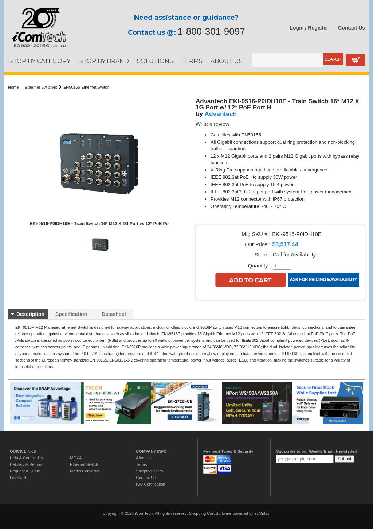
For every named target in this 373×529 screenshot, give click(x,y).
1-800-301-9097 (211, 31)
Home (13, 87)
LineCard (18, 477)
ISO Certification (150, 484)
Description (30, 314)
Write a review (212, 124)
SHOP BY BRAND (103, 61)
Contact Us (351, 28)
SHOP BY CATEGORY (39, 61)
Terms (141, 464)
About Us (144, 458)
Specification (71, 314)
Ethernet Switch (84, 464)
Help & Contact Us (26, 458)
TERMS (192, 61)
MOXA (76, 458)
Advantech (221, 113)
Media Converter (84, 471)
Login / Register (309, 28)
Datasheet (114, 314)
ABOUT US (227, 61)
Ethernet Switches (41, 87)
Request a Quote (25, 471)
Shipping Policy (149, 471)
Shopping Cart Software (210, 513)
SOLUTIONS (155, 61)
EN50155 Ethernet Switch (86, 87)
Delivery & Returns (26, 464)
